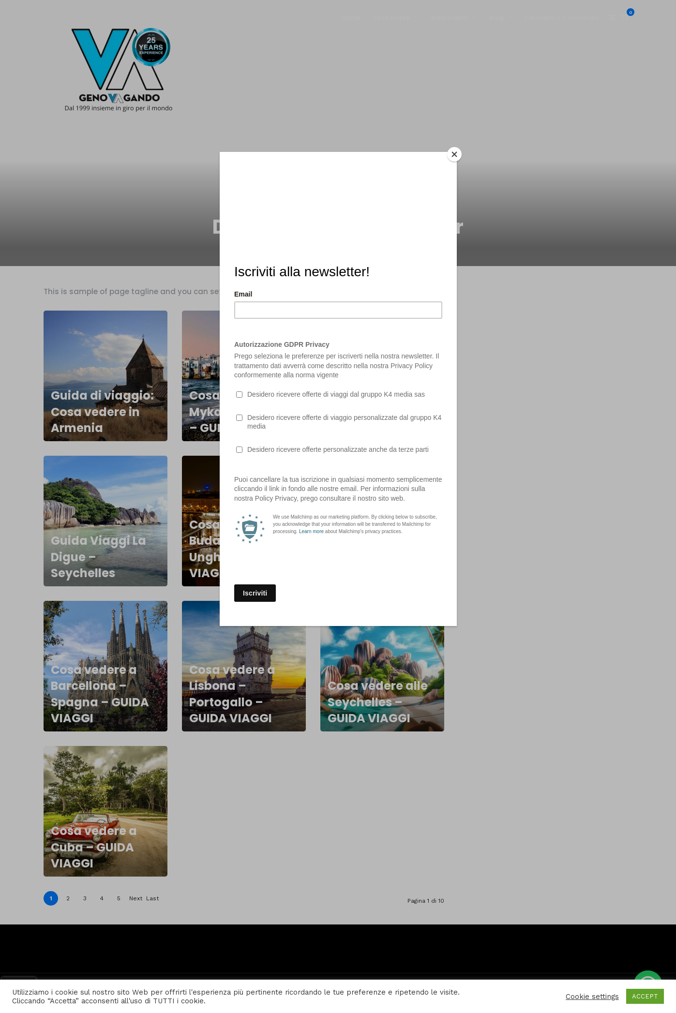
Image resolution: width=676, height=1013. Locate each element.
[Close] (454, 154)
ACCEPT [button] (645, 996)
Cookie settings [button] (592, 996)
